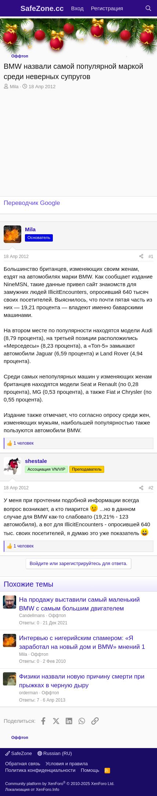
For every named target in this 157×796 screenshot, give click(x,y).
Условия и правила (66, 763)
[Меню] (10, 8)
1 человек (24, 443)
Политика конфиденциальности (40, 770)
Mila (14, 86)
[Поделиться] (141, 257)
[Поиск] (148, 8)
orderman (28, 692)
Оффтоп (57, 615)
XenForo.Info (47, 789)
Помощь (90, 770)
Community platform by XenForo (59, 783)
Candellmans (32, 615)
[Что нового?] (134, 8)
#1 (151, 256)
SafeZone (18, 753)
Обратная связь (22, 763)
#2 (151, 487)
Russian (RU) (54, 753)
